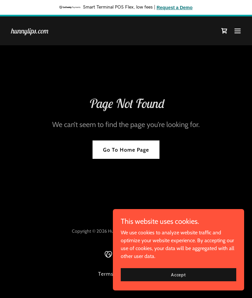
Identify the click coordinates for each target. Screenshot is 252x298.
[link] (29, 32)
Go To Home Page (126, 150)
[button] (237, 30)
